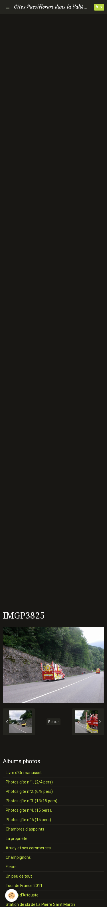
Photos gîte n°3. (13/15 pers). (32, 801)
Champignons (18, 857)
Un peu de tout (19, 876)
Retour (53, 722)
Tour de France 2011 (24, 885)
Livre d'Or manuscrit (24, 772)
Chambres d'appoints (25, 829)
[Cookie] (11, 895)
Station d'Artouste (22, 895)
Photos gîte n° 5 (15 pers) (28, 819)
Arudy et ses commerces (28, 848)
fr (97, 7)
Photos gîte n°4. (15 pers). (29, 810)
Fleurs (11, 866)
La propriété (16, 838)
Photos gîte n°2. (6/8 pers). (30, 791)
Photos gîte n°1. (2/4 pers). (30, 782)
